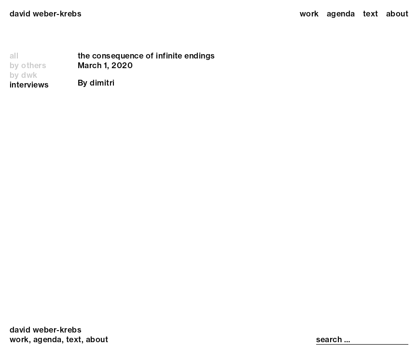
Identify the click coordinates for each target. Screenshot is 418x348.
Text (370, 13)
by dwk (24, 75)
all (14, 55)
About (397, 13)
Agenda (341, 13)
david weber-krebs (46, 13)
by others (28, 65)
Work (309, 13)
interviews (29, 84)
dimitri (102, 82)
